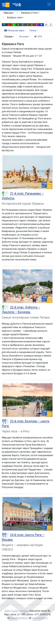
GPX (38, 36)
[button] (30, 13)
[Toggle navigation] (49, 4)
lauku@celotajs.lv (17, 618)
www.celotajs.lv (38, 618)
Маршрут (9, 12)
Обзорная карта (14, 30)
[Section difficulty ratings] (5, 193)
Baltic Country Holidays (16, 610)
